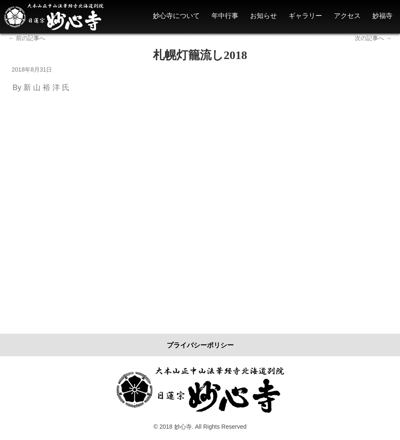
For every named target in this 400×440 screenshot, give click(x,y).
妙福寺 (382, 15)
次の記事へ (373, 38)
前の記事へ (26, 38)
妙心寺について (176, 15)
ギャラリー (305, 15)
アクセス (347, 15)
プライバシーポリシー (200, 345)
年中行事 (225, 15)
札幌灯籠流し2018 (200, 55)
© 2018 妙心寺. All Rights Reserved (200, 426)
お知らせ (263, 15)
